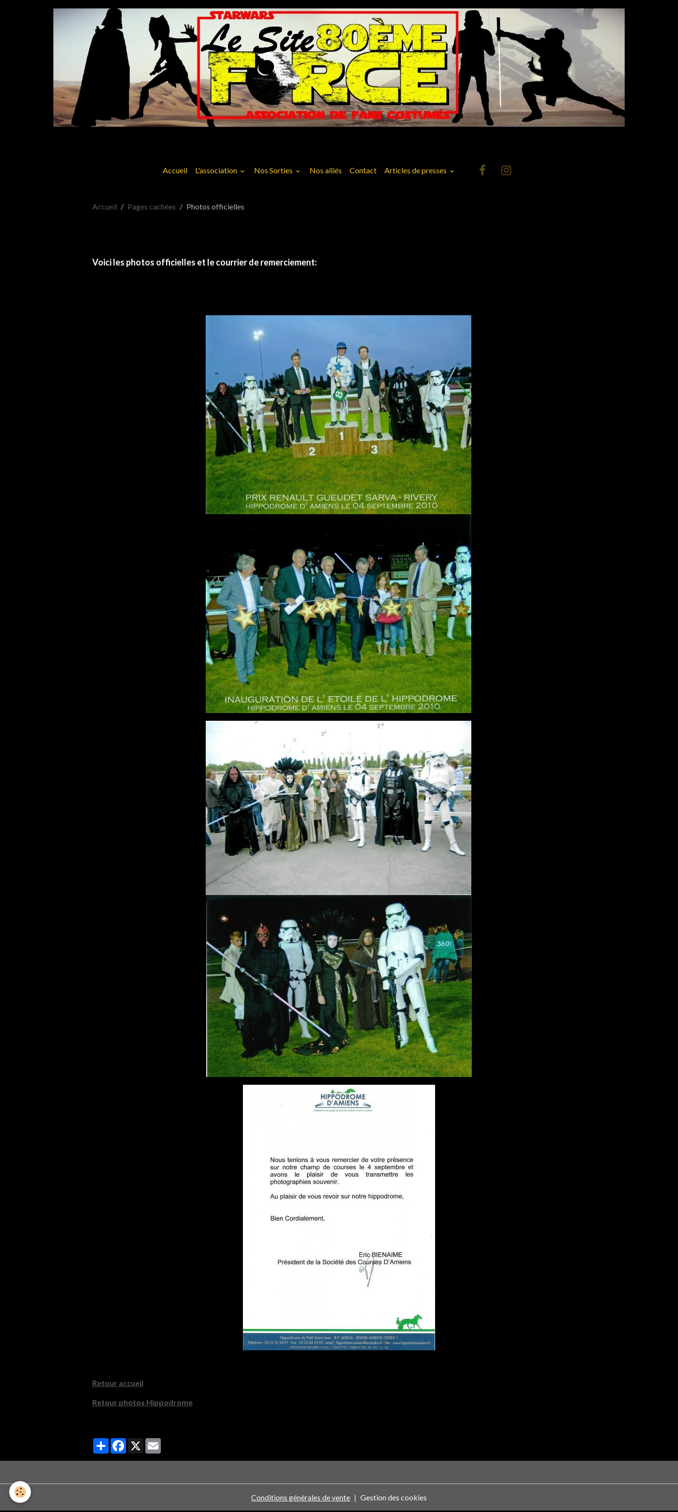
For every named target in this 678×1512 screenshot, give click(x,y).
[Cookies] (20, 1492)
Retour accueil (117, 1383)
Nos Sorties (274, 171)
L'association (217, 171)
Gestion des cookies (393, 1498)
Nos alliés (326, 171)
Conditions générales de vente (300, 1498)
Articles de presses (416, 171)
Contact (363, 171)
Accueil (175, 171)
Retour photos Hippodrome (142, 1403)
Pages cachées (151, 207)
